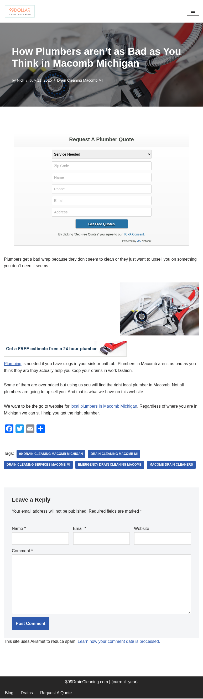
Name (19, 529)
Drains (27, 693)
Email (79, 529)
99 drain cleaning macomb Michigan (51, 454)
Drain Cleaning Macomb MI (80, 80)
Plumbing (13, 364)
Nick (20, 80)
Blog (9, 693)
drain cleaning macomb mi (114, 454)
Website (141, 529)
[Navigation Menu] (193, 11)
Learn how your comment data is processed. (119, 642)
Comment (22, 551)
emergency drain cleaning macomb (110, 465)
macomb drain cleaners (172, 465)
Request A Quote (56, 693)
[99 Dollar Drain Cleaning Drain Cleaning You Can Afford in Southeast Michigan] (19, 11)
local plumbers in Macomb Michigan (104, 406)
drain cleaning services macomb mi (38, 465)
